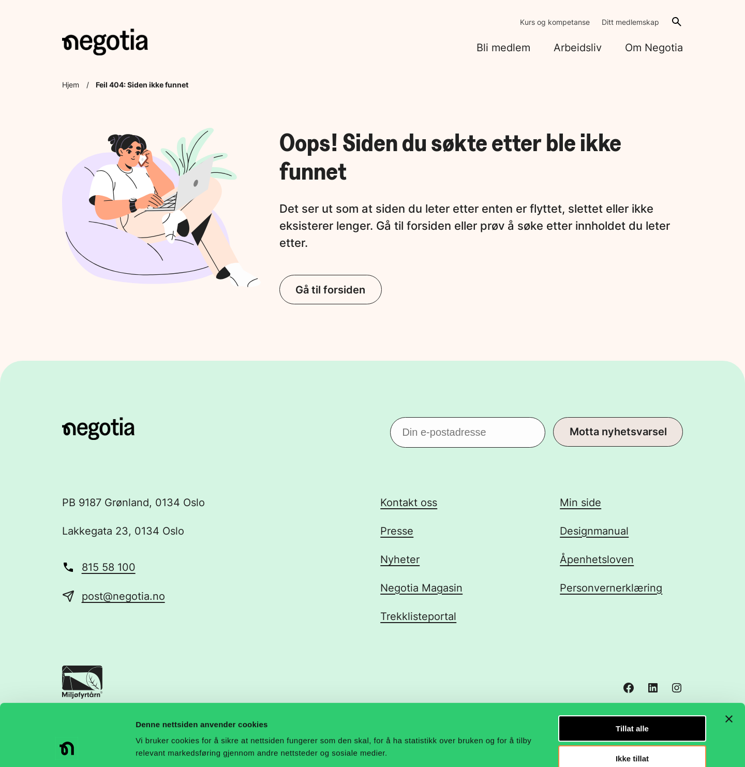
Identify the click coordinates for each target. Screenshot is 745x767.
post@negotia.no (123, 596)
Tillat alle (632, 670)
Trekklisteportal (418, 616)
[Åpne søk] (677, 22)
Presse (396, 531)
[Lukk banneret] (729, 661)
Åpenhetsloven (597, 559)
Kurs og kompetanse (555, 22)
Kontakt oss (408, 502)
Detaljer (551, 746)
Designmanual (594, 531)
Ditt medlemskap (630, 22)
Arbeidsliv (578, 47)
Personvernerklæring (611, 588)
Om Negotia (654, 47)
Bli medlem (503, 47)
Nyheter (400, 559)
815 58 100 (109, 567)
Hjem (70, 84)
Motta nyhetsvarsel (618, 431)
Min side (580, 502)
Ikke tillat (632, 701)
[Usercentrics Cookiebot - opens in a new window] (67, 747)
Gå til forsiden (330, 290)
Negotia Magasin (421, 588)
